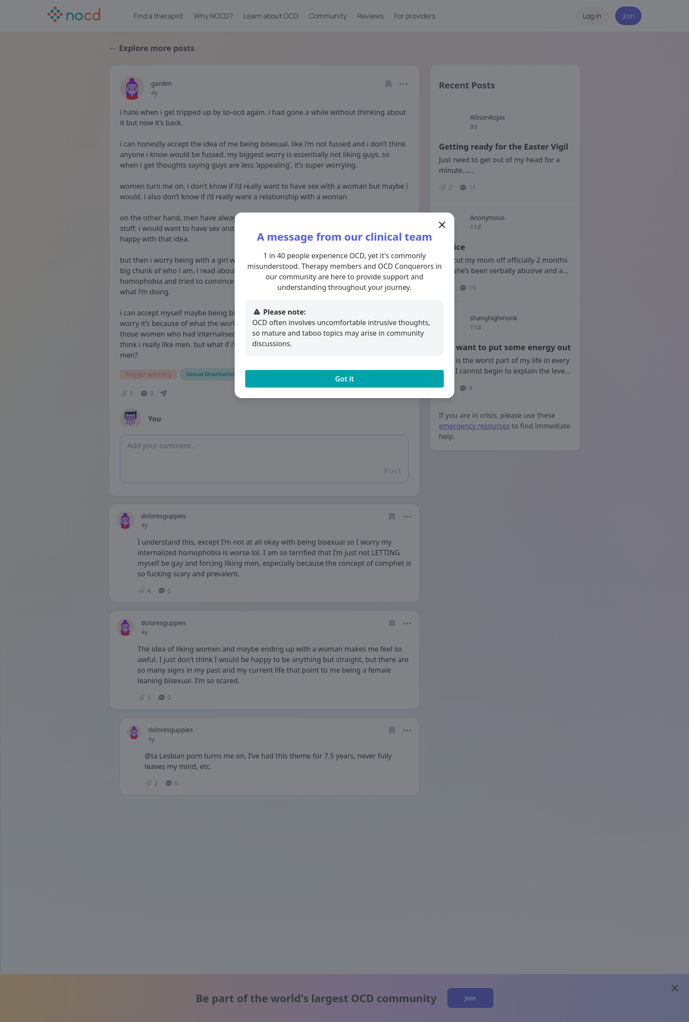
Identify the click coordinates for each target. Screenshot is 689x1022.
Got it (344, 379)
